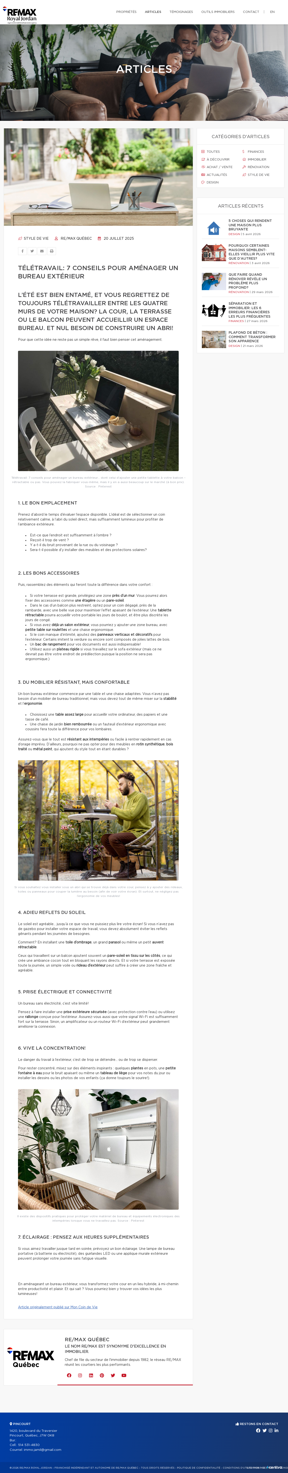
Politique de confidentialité (198, 1468)
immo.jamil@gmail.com (42, 1450)
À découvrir (215, 159)
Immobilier (254, 159)
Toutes (210, 151)
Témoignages (181, 12)
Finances (253, 151)
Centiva (274, 1467)
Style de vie (33, 238)
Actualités (214, 175)
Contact (251, 12)
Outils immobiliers (218, 12)
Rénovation (255, 167)
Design (210, 182)
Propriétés (126, 12)
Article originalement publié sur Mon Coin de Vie (58, 1307)
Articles (153, 12)
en (272, 12)
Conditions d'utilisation (241, 1468)
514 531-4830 (29, 1445)
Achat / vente (216, 167)
